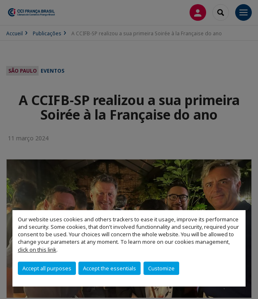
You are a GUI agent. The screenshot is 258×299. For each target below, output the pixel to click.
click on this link (37, 249)
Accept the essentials (109, 268)
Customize (161, 268)
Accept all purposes (46, 268)
